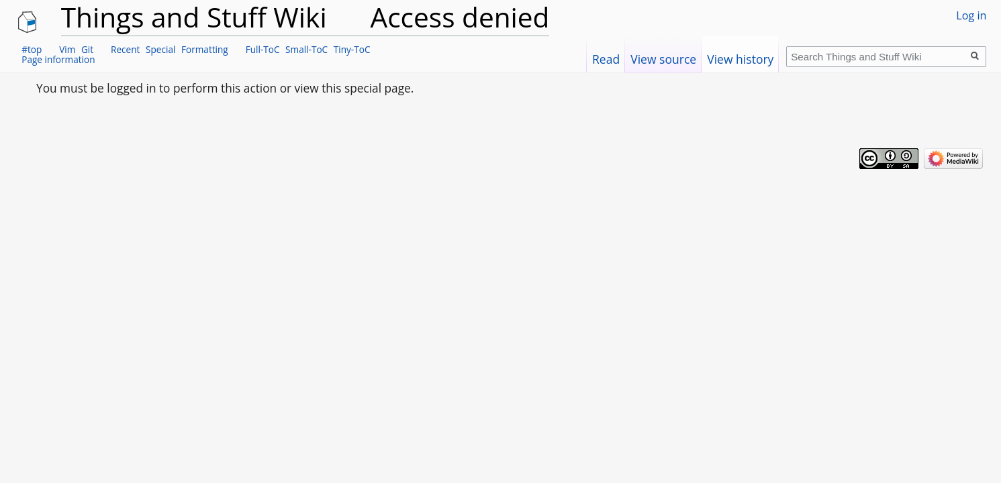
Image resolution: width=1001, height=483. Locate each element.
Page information (58, 59)
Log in (971, 15)
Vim (67, 49)
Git (87, 49)
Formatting (204, 49)
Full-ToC (263, 49)
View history (740, 59)
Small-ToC (306, 49)
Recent (125, 49)
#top (31, 49)
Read (606, 59)
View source (663, 59)
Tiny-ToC (352, 49)
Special (160, 49)
